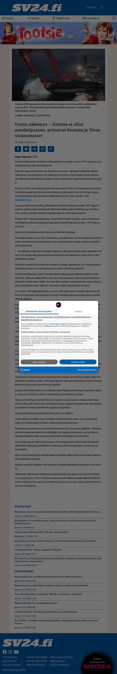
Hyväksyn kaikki (78, 362)
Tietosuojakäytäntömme (87, 370)
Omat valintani (39, 362)
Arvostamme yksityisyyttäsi (39, 311)
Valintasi (78, 311)
